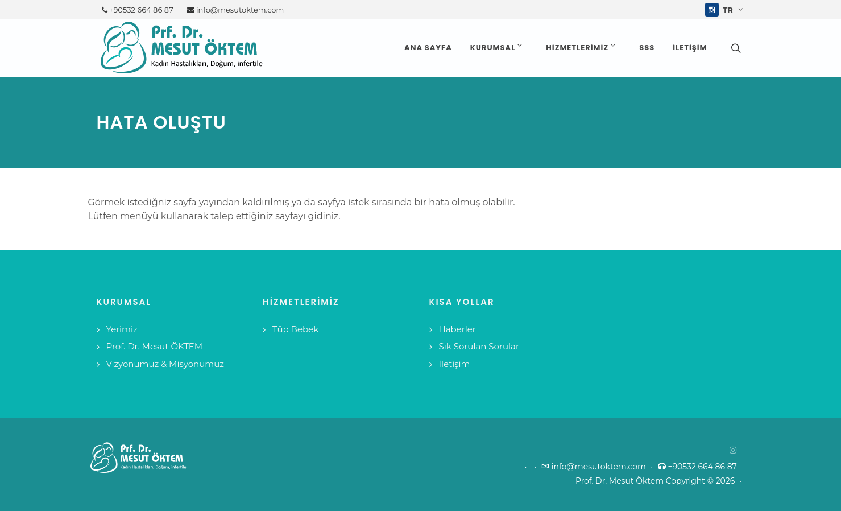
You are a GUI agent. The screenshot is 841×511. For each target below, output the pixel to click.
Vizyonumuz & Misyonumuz (165, 363)
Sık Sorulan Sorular (479, 346)
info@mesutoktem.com (235, 9)
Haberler (457, 329)
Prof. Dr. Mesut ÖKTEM (154, 346)
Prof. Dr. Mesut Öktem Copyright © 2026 (658, 481)
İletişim (454, 363)
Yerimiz (122, 329)
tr (732, 9)
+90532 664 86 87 (137, 9)
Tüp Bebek (295, 329)
